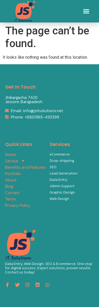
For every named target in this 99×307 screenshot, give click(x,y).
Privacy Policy (17, 205)
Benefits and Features (25, 167)
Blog (9, 186)
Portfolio (13, 173)
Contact (12, 192)
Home (10, 154)
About (11, 180)
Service (15, 161)
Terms (10, 199)
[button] (86, 11)
